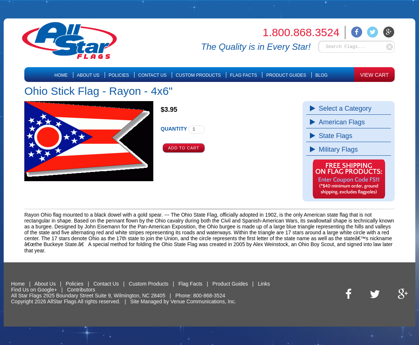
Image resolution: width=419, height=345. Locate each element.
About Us (88, 75)
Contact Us (152, 75)
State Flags (333, 135)
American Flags (340, 122)
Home (61, 75)
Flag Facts (243, 75)
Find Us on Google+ (34, 290)
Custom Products (198, 75)
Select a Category (343, 108)
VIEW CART (374, 75)
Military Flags (336, 149)
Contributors (81, 290)
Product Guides (286, 75)
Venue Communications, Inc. (203, 301)
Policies (119, 75)
